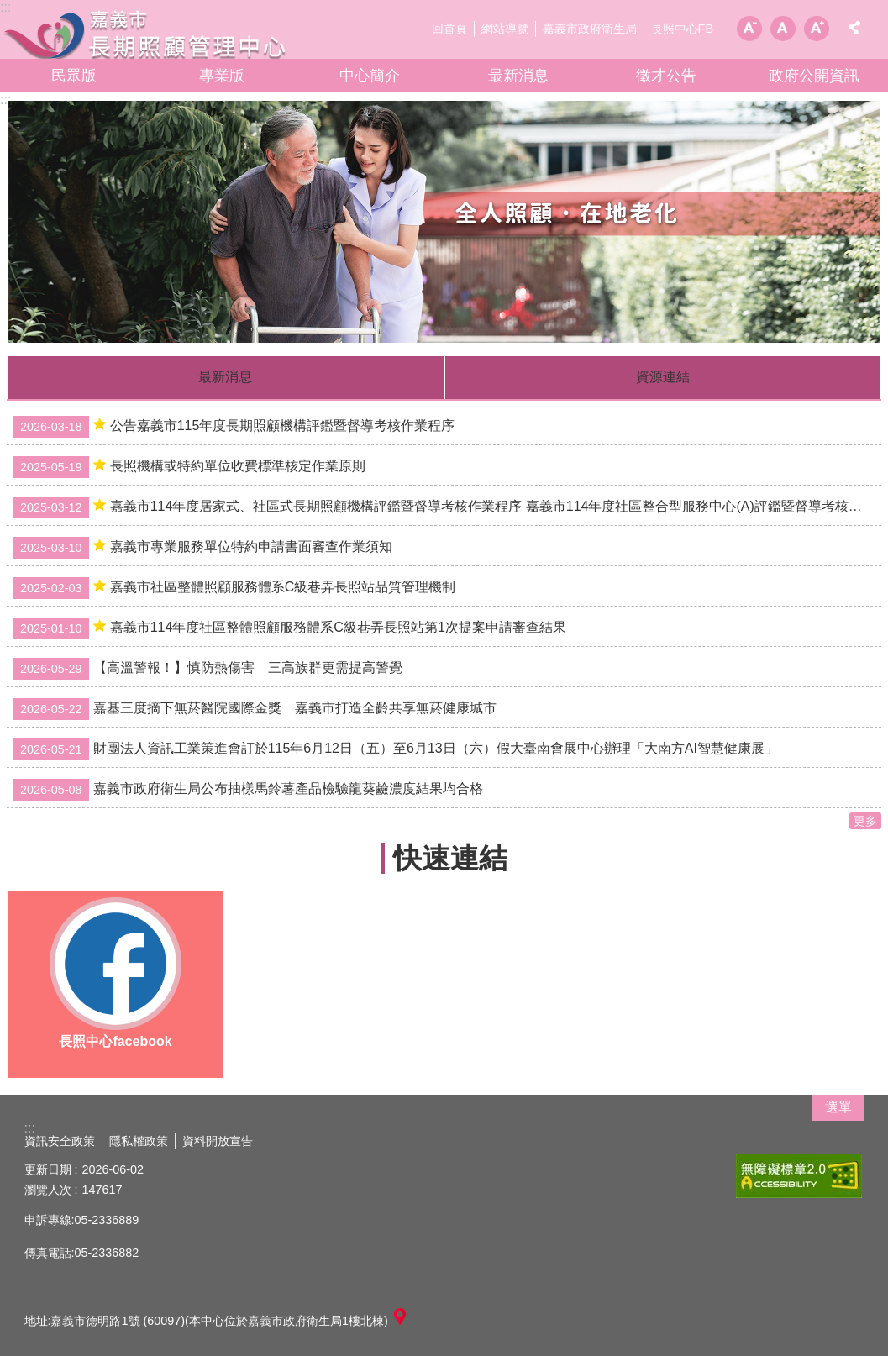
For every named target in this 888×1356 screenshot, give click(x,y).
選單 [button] (838, 1107)
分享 (854, 27)
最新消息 (518, 75)
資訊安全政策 (59, 1141)
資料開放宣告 (217, 1141)
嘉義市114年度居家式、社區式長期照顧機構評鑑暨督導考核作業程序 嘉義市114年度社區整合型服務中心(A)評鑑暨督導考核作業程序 (447, 507)
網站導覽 (504, 28)
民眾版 (74, 75)
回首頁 (449, 28)
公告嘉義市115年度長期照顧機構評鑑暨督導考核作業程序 (234, 427)
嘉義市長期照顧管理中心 (147, 33)
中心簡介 (369, 75)
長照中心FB (682, 28)
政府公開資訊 (814, 75)
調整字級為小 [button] (749, 28)
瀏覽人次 (47, 1189)
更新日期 (47, 1169)
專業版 (221, 75)
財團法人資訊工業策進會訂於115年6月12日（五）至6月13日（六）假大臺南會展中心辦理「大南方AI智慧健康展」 (395, 749)
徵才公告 (666, 75)
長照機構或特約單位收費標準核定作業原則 (189, 467)
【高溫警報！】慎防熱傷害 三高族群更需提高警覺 (207, 669)
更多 (865, 821)
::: (5, 99)
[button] (444, 222)
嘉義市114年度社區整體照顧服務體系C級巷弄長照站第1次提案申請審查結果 (289, 628)
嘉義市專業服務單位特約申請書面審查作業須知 (202, 548)
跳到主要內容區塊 (8, 8)
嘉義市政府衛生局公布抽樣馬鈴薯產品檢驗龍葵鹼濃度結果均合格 (248, 790)
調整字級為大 (816, 28)
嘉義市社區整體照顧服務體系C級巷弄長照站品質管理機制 (234, 588)
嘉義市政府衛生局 (590, 28)
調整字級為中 (783, 28)
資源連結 (663, 377)
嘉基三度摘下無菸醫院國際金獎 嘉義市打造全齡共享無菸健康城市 (255, 709)
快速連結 (450, 858)
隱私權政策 (138, 1141)
